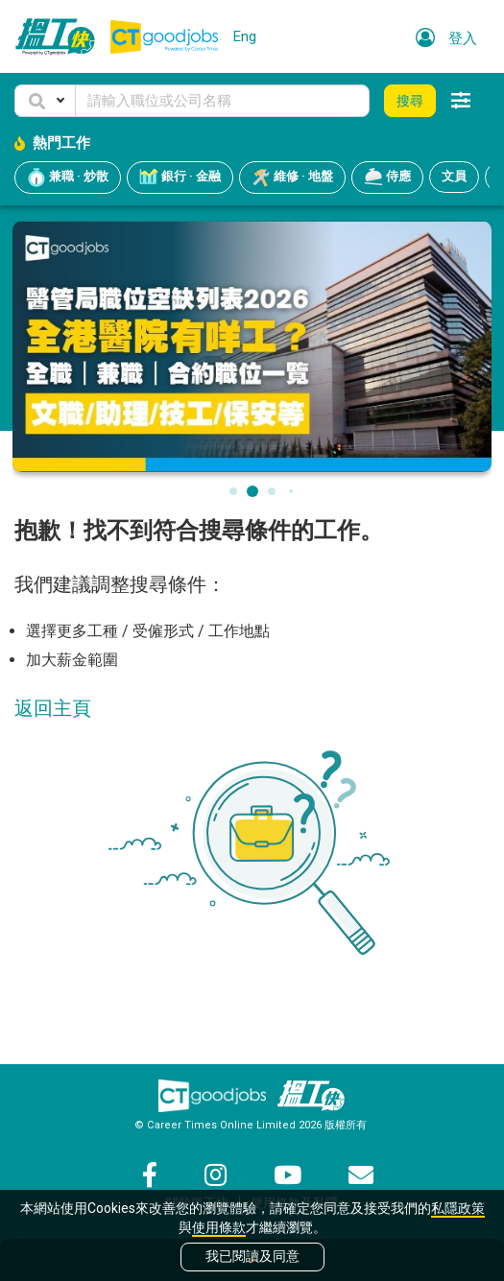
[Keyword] (222, 100)
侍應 (387, 177)
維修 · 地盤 (292, 177)
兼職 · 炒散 (67, 177)
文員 (454, 176)
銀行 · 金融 (180, 177)
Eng (244, 36)
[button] (45, 100)
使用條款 (219, 1227)
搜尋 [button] (409, 100)
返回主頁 (52, 708)
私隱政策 (458, 1208)
